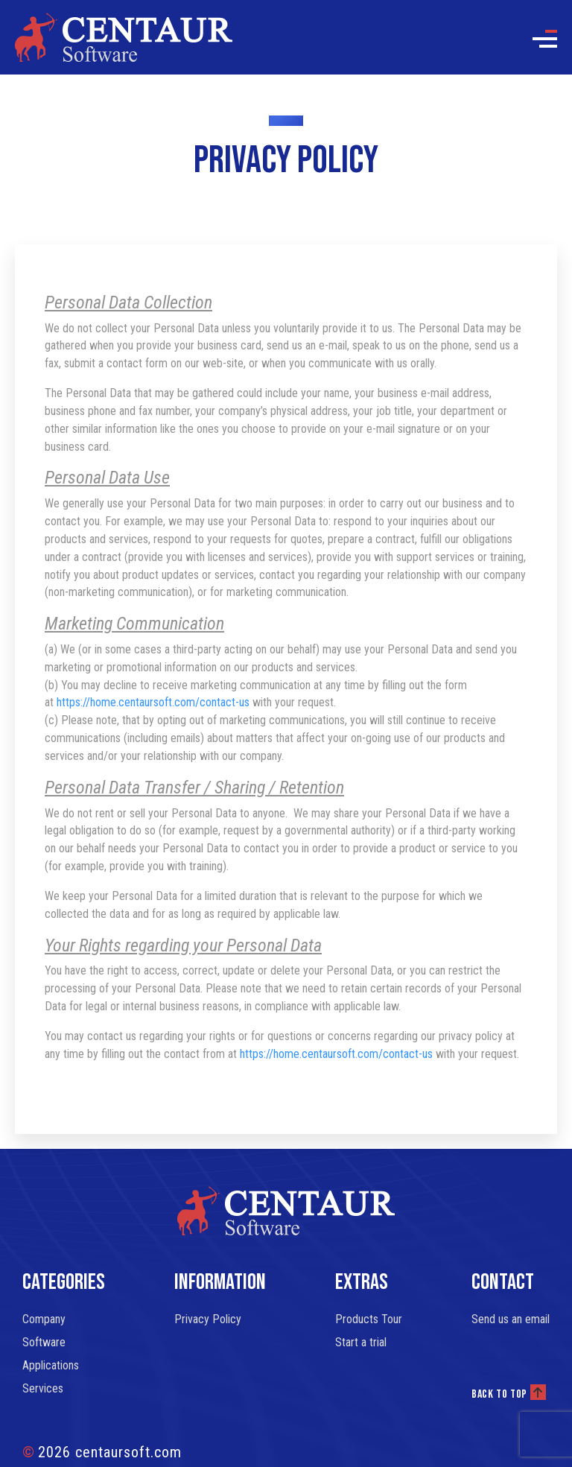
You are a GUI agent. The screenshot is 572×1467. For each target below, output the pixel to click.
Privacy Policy (207, 1319)
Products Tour (368, 1319)
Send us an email (510, 1319)
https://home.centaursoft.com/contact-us (153, 702)
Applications (50, 1365)
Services (42, 1388)
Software (44, 1342)
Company (44, 1319)
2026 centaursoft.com (102, 1452)
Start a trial (361, 1342)
